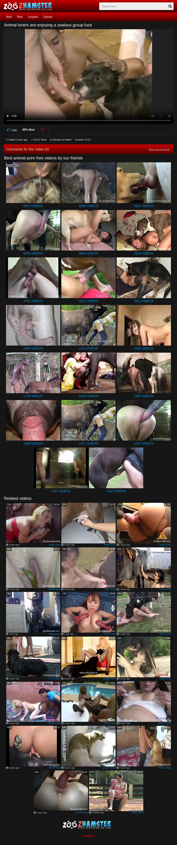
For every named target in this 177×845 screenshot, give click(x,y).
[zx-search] (136, 6)
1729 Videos (33, 396)
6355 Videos (33, 253)
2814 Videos (143, 253)
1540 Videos (88, 396)
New (20, 16)
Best (9, 16)
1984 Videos (143, 348)
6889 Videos (88, 206)
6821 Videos (143, 206)
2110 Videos (88, 348)
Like (11, 129)
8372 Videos (33, 206)
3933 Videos (88, 253)
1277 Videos (88, 443)
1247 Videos (61, 491)
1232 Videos (116, 491)
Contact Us (89, 835)
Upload (47, 16)
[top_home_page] (29, 6)
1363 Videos (143, 396)
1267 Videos (143, 443)
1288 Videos (33, 443)
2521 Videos (88, 301)
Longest (33, 16)
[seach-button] (170, 6)
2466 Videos (33, 348)
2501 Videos (143, 301)
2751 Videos (33, 301)
